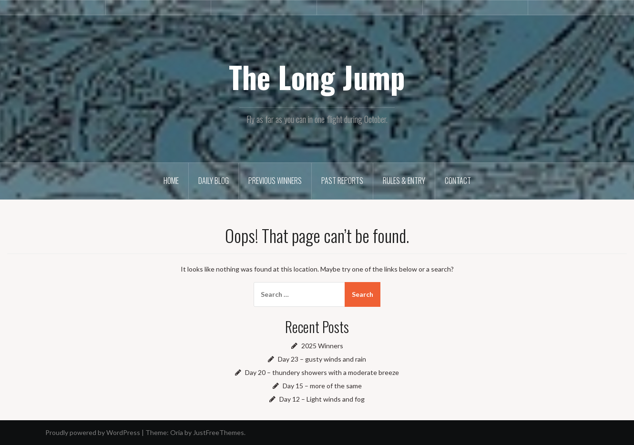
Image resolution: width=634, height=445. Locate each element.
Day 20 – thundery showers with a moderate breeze (322, 372)
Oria (176, 432)
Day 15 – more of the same (322, 386)
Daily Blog (213, 180)
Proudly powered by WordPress (92, 432)
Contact (458, 180)
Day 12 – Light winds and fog (322, 399)
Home (171, 180)
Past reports (342, 180)
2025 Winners (322, 346)
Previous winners (275, 180)
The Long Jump (317, 77)
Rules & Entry (404, 180)
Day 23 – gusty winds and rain (322, 359)
